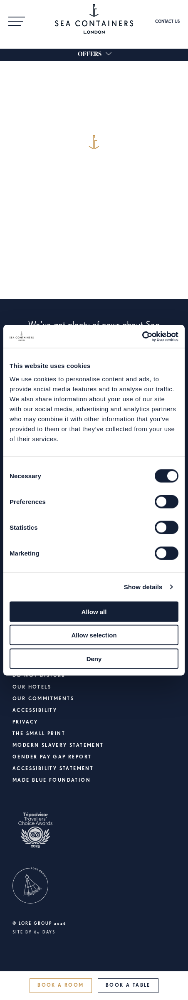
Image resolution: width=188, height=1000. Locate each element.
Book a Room (60, 985)
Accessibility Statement (53, 768)
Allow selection (93, 635)
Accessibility (34, 710)
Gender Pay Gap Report (52, 757)
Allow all (94, 611)
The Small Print (38, 733)
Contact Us (167, 22)
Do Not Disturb (39, 675)
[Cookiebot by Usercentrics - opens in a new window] (142, 336)
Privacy (25, 722)
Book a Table (128, 985)
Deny (94, 658)
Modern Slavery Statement (58, 745)
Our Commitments (43, 698)
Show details (143, 586)
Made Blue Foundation (51, 780)
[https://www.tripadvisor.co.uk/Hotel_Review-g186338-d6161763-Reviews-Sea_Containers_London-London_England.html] (94, 836)
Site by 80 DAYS (33, 932)
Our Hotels (31, 687)
